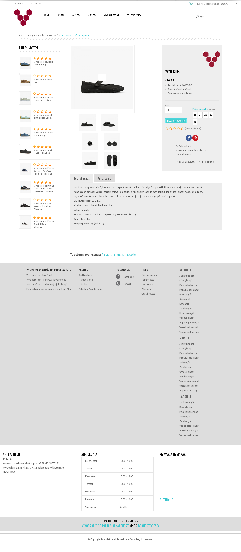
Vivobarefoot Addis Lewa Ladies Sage (36, 96)
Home (46, 15)
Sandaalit (184, 304)
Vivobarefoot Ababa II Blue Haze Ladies (36, 114)
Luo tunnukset (35, 4)
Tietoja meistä (149, 275)
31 (195, 122)
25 (195, 114)
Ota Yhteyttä (134, 15)
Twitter (127, 284)
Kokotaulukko (200, 109)
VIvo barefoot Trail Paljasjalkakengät (46, 280)
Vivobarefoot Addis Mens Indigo (36, 132)
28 (205, 114)
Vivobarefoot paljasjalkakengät (105, 525)
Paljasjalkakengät (188, 285)
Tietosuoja (147, 284)
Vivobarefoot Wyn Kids (25, 17)
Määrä (168, 105)
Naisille (185, 338)
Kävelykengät (186, 280)
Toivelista (84, 284)
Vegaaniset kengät (189, 332)
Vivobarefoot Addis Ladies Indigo (36, 61)
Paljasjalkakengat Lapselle (118, 254)
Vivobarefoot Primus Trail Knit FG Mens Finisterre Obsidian (36, 186)
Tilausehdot (147, 289)
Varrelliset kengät (188, 327)
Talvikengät (185, 308)
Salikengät (184, 299)
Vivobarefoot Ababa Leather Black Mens (36, 149)
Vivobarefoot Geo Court (39, 275)
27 (200, 114)
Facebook (129, 277)
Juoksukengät (186, 276)
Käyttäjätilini (85, 275)
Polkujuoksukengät (189, 290)
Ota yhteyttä (148, 293)
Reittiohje (166, 500)
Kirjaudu (19, 4)
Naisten (76, 15)
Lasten (60, 15)
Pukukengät (185, 294)
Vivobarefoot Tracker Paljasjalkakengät (47, 284)
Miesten (92, 15)
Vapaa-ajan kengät (189, 322)
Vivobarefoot (111, 15)
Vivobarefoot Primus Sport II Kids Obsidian (36, 221)
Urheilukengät (186, 313)
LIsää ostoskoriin (176, 121)
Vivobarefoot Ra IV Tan (35, 78)
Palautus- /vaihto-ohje (90, 289)
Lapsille (185, 396)
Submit (196, 16)
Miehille (185, 270)
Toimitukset (147, 280)
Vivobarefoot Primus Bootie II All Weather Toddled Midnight (36, 168)
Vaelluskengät (186, 318)
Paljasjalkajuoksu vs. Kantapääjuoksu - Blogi (49, 289)
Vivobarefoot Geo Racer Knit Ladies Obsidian (35, 204)
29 (211, 114)
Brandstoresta (149, 525)
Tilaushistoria (86, 280)
